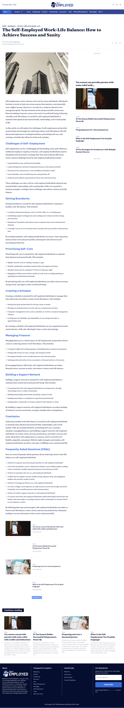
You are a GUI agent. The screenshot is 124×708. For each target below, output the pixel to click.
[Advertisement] (97, 67)
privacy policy (112, 690)
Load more (37, 597)
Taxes (34, 524)
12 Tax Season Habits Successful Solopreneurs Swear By (44, 547)
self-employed (14, 42)
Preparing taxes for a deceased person (46, 566)
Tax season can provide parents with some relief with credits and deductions (17, 637)
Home (4, 26)
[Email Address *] (108, 677)
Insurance (12, 26)
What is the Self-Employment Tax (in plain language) (103, 637)
